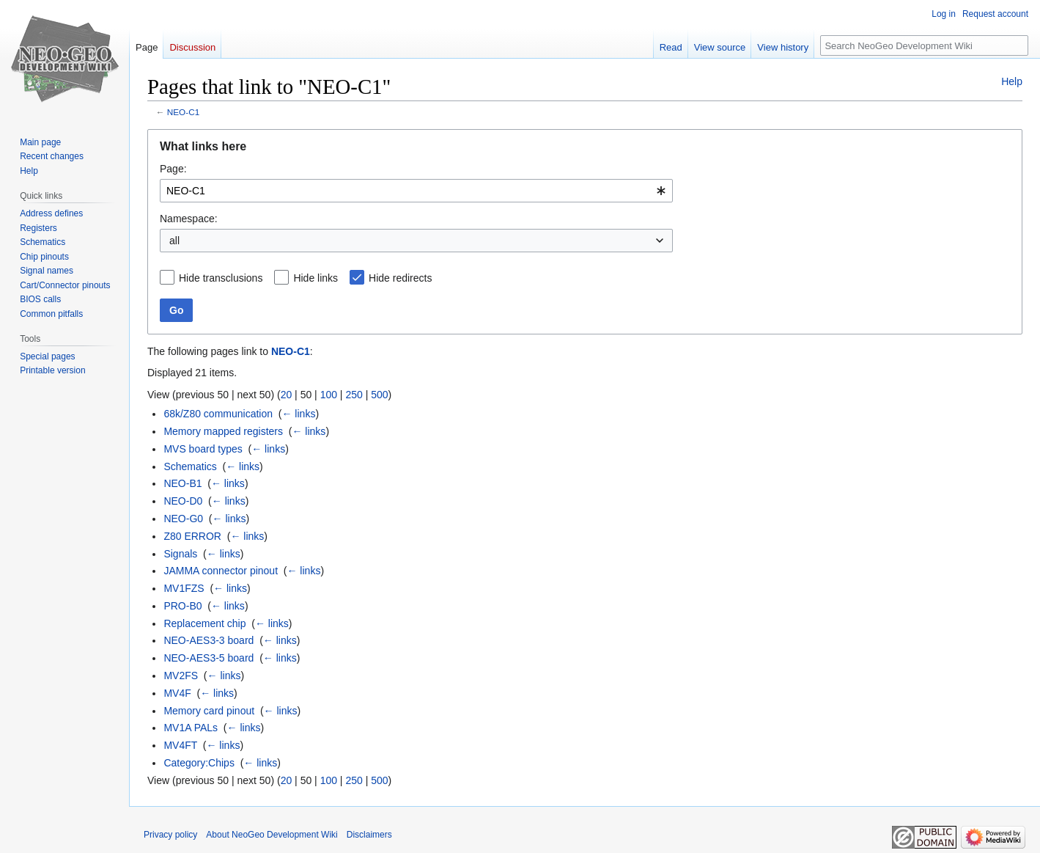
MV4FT (180, 745)
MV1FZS (183, 588)
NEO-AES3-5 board (208, 658)
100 (328, 394)
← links (298, 414)
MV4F (177, 693)
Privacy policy (170, 835)
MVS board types (202, 449)
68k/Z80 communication (218, 414)
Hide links (315, 278)
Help (1011, 81)
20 (286, 394)
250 (353, 394)
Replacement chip (204, 623)
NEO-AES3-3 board (208, 640)
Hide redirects (400, 278)
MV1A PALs (190, 727)
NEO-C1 (183, 112)
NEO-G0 (183, 518)
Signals (180, 554)
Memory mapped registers (223, 431)
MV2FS (180, 675)
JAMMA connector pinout (220, 570)
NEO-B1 (182, 483)
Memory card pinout (208, 711)
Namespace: (189, 218)
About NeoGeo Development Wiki (271, 835)
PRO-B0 (182, 606)
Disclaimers (369, 835)
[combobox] (416, 190)
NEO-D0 (182, 501)
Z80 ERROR (192, 536)
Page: (173, 169)
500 (379, 394)
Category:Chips (199, 763)
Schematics (189, 466)
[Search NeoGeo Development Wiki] (924, 45)
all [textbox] (174, 240)
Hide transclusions (220, 278)
